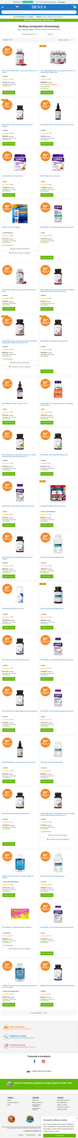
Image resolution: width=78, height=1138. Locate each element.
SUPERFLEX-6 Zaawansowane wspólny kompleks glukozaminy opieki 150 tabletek (19, 986)
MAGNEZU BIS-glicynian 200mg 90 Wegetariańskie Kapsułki (57, 985)
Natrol (5, 181)
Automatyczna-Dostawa (36, 1109)
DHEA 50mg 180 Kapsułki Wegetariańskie (52, 557)
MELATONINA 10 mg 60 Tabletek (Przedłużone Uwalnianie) (57, 227)
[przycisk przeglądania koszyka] (75, 7)
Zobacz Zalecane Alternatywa (20, 249)
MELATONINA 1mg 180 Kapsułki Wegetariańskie (54, 455)
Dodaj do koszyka (9, 92)
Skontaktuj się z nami (63, 1100)
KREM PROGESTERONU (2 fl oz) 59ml (12, 608)
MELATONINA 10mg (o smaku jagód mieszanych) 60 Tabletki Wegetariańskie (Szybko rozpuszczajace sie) (19, 341)
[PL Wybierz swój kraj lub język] (17, 7)
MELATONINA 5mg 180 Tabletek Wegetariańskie (54, 341)
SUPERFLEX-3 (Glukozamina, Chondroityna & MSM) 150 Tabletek (17, 876)
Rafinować (50, 34)
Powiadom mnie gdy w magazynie (20, 253)
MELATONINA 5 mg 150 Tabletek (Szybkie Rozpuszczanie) (56, 660)
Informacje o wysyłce (63, 1107)
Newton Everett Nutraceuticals (11, 881)
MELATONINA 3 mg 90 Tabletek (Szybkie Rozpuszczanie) (18, 506)
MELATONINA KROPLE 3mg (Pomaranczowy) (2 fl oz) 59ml (57, 124)
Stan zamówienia (62, 1102)
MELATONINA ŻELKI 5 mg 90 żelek (50, 176)
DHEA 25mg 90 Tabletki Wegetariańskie (51, 762)
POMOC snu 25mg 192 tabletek (11, 227)
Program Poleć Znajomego (36, 1105)
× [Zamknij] (76, 1118)
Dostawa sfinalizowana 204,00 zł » (50, 17)
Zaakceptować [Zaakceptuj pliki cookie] (59, 1135)
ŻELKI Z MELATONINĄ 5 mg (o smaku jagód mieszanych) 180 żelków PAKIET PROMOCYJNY (57, 71)
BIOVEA (6, 76)
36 (72, 40)
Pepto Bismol (7, 933)
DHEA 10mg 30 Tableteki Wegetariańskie (51, 608)
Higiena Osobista (28, 29)
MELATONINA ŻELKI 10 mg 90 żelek (12, 176)
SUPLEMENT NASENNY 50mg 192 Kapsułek (52, 506)
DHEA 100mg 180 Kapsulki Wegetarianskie (52, 876)
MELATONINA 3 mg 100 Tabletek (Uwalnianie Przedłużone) (57, 927)
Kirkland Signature (8, 233)
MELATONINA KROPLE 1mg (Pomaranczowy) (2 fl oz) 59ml (19, 762)
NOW (43, 409)
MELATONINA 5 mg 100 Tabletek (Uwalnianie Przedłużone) (57, 711)
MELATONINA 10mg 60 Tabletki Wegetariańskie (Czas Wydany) (17, 125)
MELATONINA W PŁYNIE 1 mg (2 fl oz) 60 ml (14, 403)
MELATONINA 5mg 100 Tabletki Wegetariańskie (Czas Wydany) (17, 558)
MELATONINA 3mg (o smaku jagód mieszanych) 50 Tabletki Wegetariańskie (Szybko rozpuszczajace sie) (19, 455)
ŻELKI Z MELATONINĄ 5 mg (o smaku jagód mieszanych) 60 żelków (19, 290)
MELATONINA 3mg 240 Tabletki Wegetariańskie (15, 813)
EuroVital (44, 563)
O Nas (9, 1100)
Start (19, 29)
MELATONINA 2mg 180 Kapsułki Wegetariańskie (16, 660)
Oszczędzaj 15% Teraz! (24, 17)
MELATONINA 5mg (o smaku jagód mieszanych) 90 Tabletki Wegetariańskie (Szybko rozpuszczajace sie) (57, 290)
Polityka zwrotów (62, 1109)
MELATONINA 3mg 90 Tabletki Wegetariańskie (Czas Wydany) (19, 711)
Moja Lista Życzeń (37, 1102)
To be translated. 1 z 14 (39, 1013)
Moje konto (35, 1100)
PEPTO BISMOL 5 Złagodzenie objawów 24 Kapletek (17, 927)
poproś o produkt (62, 1104)
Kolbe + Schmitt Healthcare (48, 511)
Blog (9, 1104)
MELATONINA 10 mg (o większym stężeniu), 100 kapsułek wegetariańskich (56, 404)
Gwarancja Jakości (13, 1102)
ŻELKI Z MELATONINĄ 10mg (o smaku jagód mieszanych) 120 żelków (19, 71)
